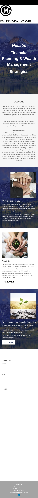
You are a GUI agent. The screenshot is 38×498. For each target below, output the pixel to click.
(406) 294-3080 (21, 487)
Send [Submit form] (6, 389)
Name (4, 363)
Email (3, 374)
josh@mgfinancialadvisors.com (19, 492)
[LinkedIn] (19, 495)
